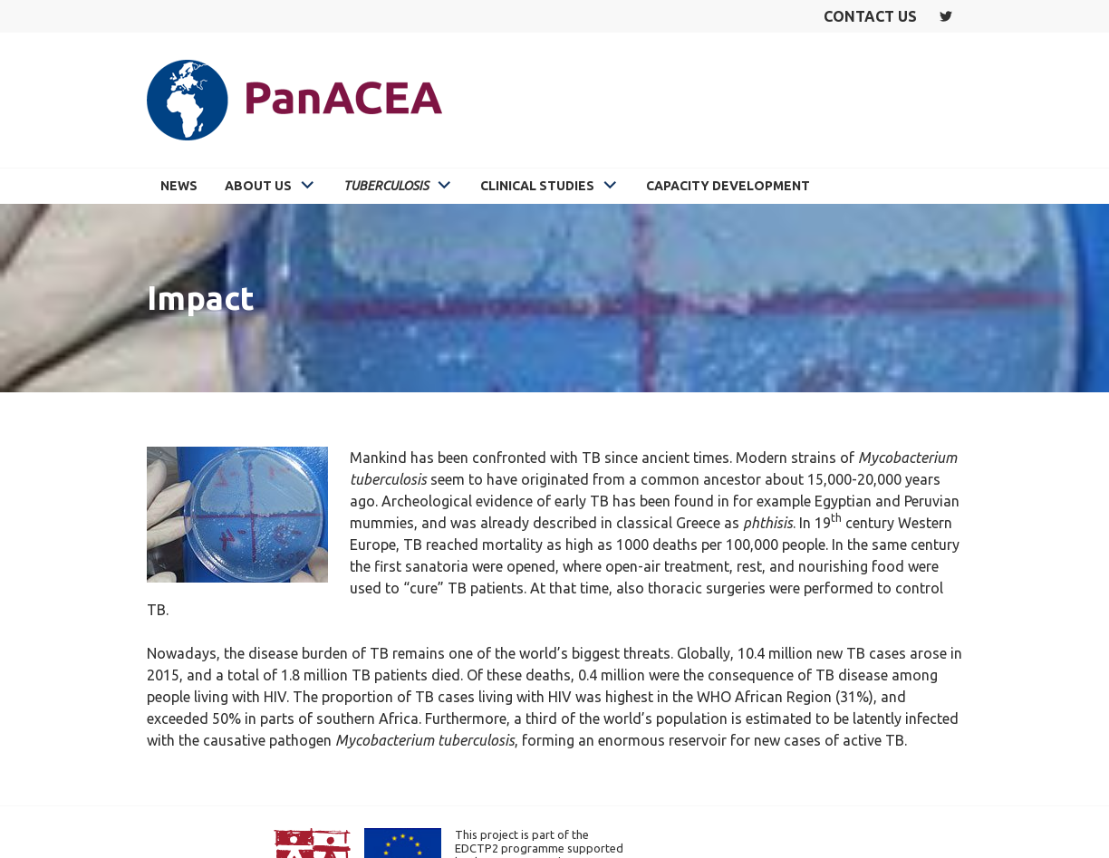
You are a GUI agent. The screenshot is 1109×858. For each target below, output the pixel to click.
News (179, 185)
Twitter (946, 16)
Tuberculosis (386, 185)
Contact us (870, 16)
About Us (258, 185)
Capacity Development (728, 185)
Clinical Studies (537, 185)
